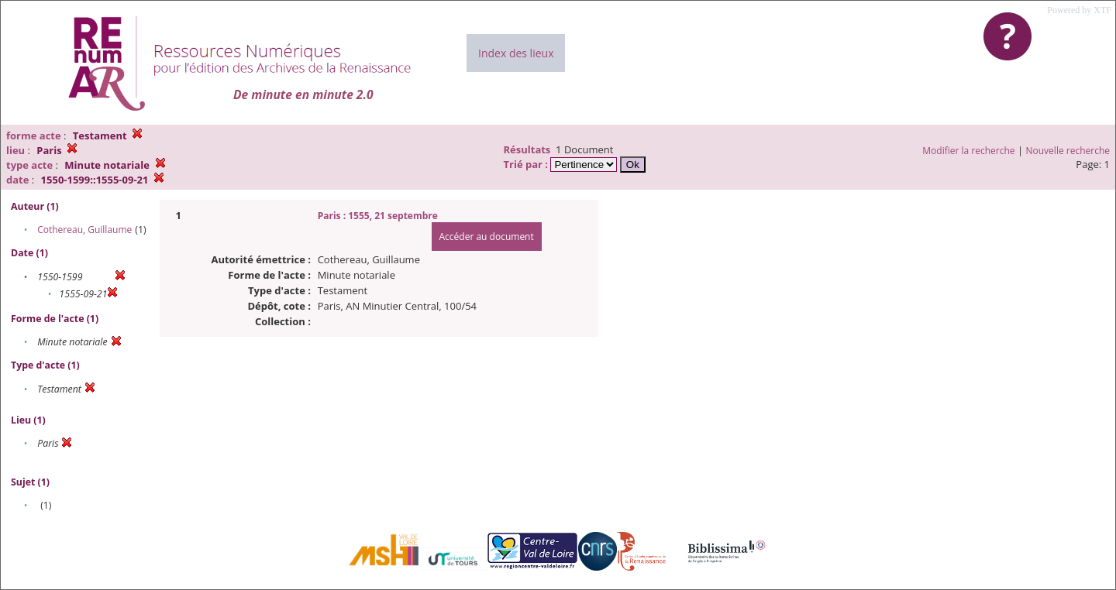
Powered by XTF (1079, 10)
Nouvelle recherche (1068, 150)
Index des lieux (515, 53)
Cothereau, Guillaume (84, 229)
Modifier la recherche (968, 150)
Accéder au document (486, 236)
